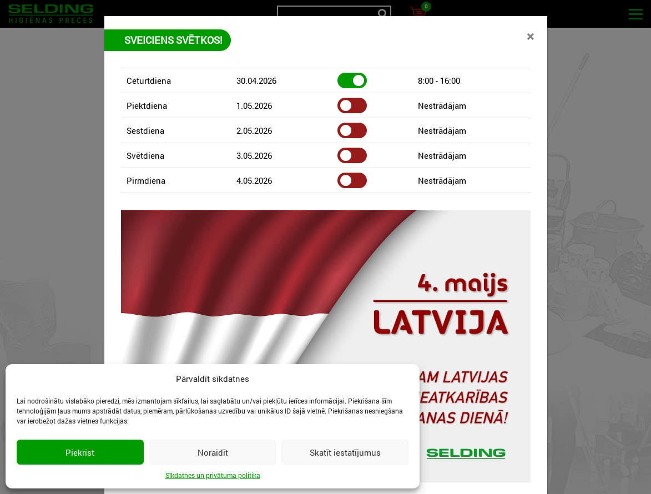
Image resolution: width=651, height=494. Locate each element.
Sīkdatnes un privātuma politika (212, 475)
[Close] (530, 36)
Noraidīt (213, 452)
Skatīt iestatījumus (345, 452)
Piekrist (79, 452)
